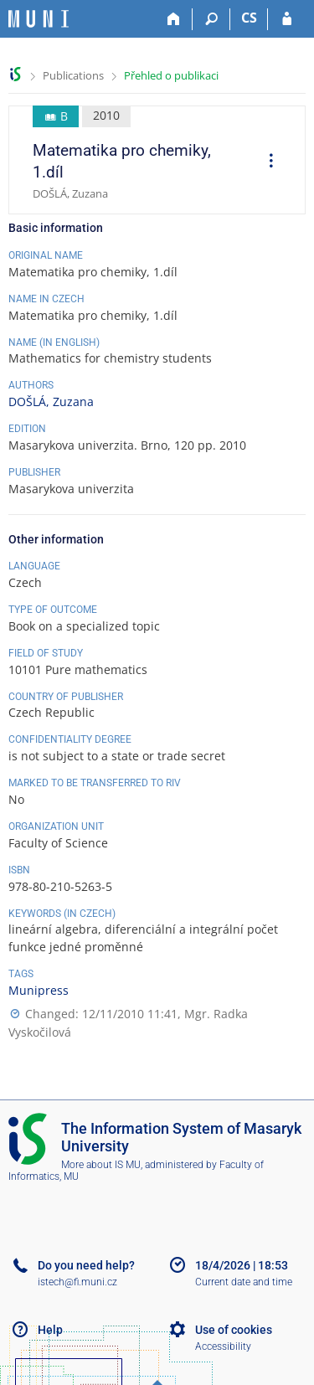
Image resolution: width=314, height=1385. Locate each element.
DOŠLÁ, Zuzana (51, 401)
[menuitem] (265, 162)
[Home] (174, 19)
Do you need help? (86, 1265)
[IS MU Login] (287, 19)
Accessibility (223, 1346)
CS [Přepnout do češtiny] (249, 17)
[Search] (211, 19)
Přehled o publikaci (171, 75)
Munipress (38, 990)
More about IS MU (101, 1165)
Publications (73, 75)
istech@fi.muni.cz (77, 1282)
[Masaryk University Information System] (38, 19)
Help (50, 1329)
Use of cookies (233, 1329)
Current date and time (243, 1282)
